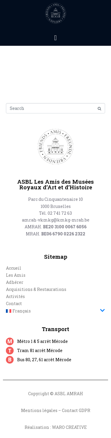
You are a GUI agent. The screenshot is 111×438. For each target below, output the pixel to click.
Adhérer (14, 282)
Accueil (13, 268)
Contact (14, 303)
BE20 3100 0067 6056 (64, 226)
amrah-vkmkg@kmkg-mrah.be (55, 220)
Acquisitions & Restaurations (36, 289)
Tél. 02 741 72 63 (55, 213)
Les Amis (15, 275)
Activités (15, 296)
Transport (55, 329)
